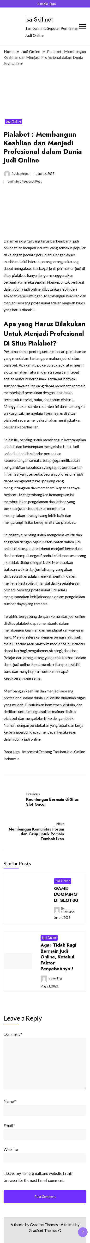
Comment (13, 1034)
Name (10, 1101)
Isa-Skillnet (39, 19)
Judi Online (13, 121)
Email (9, 1125)
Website (11, 1149)
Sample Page (46, 3)
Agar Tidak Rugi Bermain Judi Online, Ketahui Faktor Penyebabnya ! (58, 956)
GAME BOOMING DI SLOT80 (66, 894)
